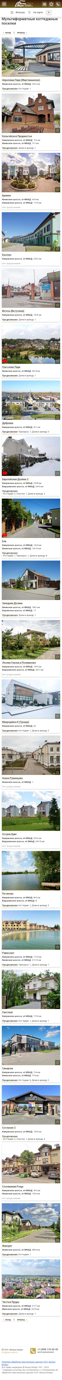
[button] (6, 57)
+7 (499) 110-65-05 (48, 1349)
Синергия (7, 1068)
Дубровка (7, 423)
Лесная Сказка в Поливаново (19, 662)
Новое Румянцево (12, 778)
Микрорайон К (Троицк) (15, 722)
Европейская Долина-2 (15, 479)
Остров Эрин (9, 834)
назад (6, 32)
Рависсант (8, 953)
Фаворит (7, 1245)
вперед (22, 32)
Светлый (7, 1012)
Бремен (6, 195)
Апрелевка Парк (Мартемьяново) (21, 80)
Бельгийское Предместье (17, 136)
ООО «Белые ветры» (13, 1350)
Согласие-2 (9, 1127)
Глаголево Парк (11, 367)
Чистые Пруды (10, 1302)
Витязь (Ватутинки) (13, 311)
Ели (4, 541)
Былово (6, 254)
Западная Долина (12, 603)
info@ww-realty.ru (10, 1352)
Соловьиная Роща (12, 1186)
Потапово (8, 893)
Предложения (10, 88)
